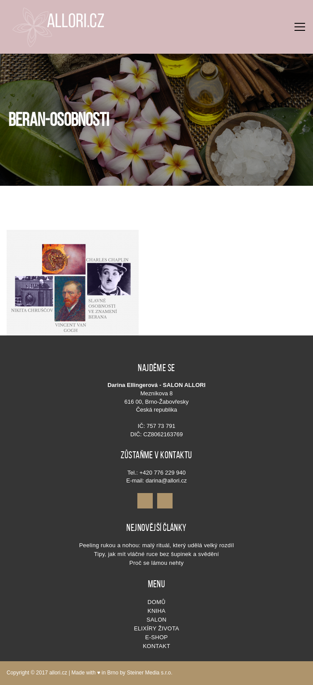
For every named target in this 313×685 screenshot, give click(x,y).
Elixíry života (156, 628)
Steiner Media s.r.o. (149, 673)
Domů (156, 602)
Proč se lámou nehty (156, 563)
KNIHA (156, 611)
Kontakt (156, 646)
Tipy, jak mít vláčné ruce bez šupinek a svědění (156, 554)
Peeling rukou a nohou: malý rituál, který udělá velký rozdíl (156, 545)
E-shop (156, 637)
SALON (156, 619)
